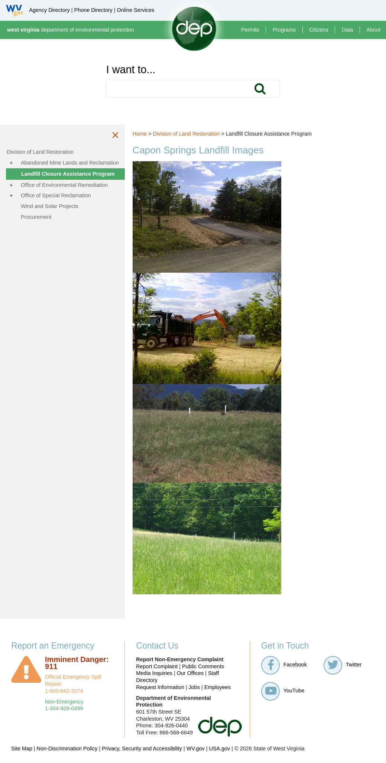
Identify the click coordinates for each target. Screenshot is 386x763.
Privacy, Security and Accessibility (142, 748)
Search (260, 89)
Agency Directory (49, 10)
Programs (284, 30)
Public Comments (203, 666)
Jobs (194, 687)
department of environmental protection (70, 30)
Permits (250, 30)
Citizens (318, 30)
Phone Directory (93, 10)
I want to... (131, 69)
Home (145, 134)
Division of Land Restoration (191, 134)
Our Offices (190, 673)
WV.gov (195, 748)
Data (347, 30)
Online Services (135, 10)
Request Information (160, 687)
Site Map (21, 748)
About (373, 30)
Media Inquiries (154, 673)
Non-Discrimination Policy (67, 748)
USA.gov (219, 748)
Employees (217, 687)
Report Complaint (157, 666)
